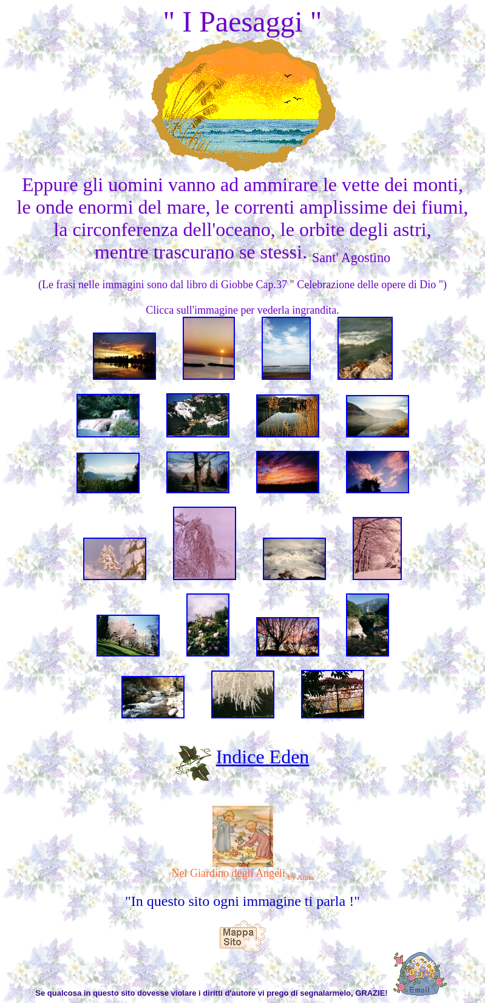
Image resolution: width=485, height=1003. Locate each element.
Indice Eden (263, 757)
